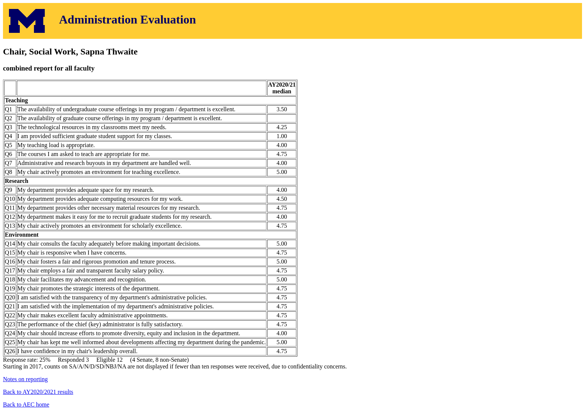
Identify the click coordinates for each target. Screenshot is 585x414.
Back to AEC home (26, 404)
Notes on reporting (25, 379)
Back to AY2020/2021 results (38, 392)
